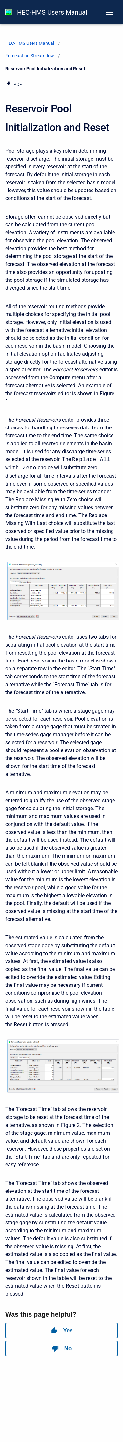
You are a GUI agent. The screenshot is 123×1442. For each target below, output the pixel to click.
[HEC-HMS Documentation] (8, 12)
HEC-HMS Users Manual (52, 12)
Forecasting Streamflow (29, 55)
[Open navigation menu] (109, 12)
